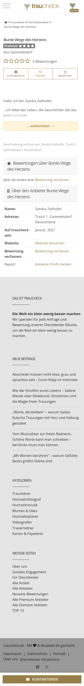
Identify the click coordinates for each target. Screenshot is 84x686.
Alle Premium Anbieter (30, 599)
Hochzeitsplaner (25, 516)
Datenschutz (37, 653)
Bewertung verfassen (52, 179)
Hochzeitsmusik (24, 505)
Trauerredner (23, 528)
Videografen (22, 522)
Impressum (12, 653)
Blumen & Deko (24, 510)
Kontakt (59, 653)
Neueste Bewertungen (30, 594)
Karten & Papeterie (27, 533)
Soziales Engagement (29, 572)
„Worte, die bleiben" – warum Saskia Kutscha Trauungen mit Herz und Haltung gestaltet (45, 417)
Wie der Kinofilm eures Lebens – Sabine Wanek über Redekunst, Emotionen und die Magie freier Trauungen (44, 396)
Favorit (40, 74)
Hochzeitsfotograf (26, 499)
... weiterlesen (39, 125)
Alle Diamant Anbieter (29, 605)
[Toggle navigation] (6, 6)
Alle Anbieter (22, 588)
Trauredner (21, 493)
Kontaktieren (16, 74)
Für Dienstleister (25, 577)
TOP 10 (18, 610)
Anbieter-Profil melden (53, 264)
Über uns (19, 566)
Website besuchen (50, 243)
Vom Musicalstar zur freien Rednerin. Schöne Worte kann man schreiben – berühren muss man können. (42, 439)
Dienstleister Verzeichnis (39, 659)
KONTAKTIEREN (42, 679)
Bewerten (65, 74)
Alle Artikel (20, 583)
